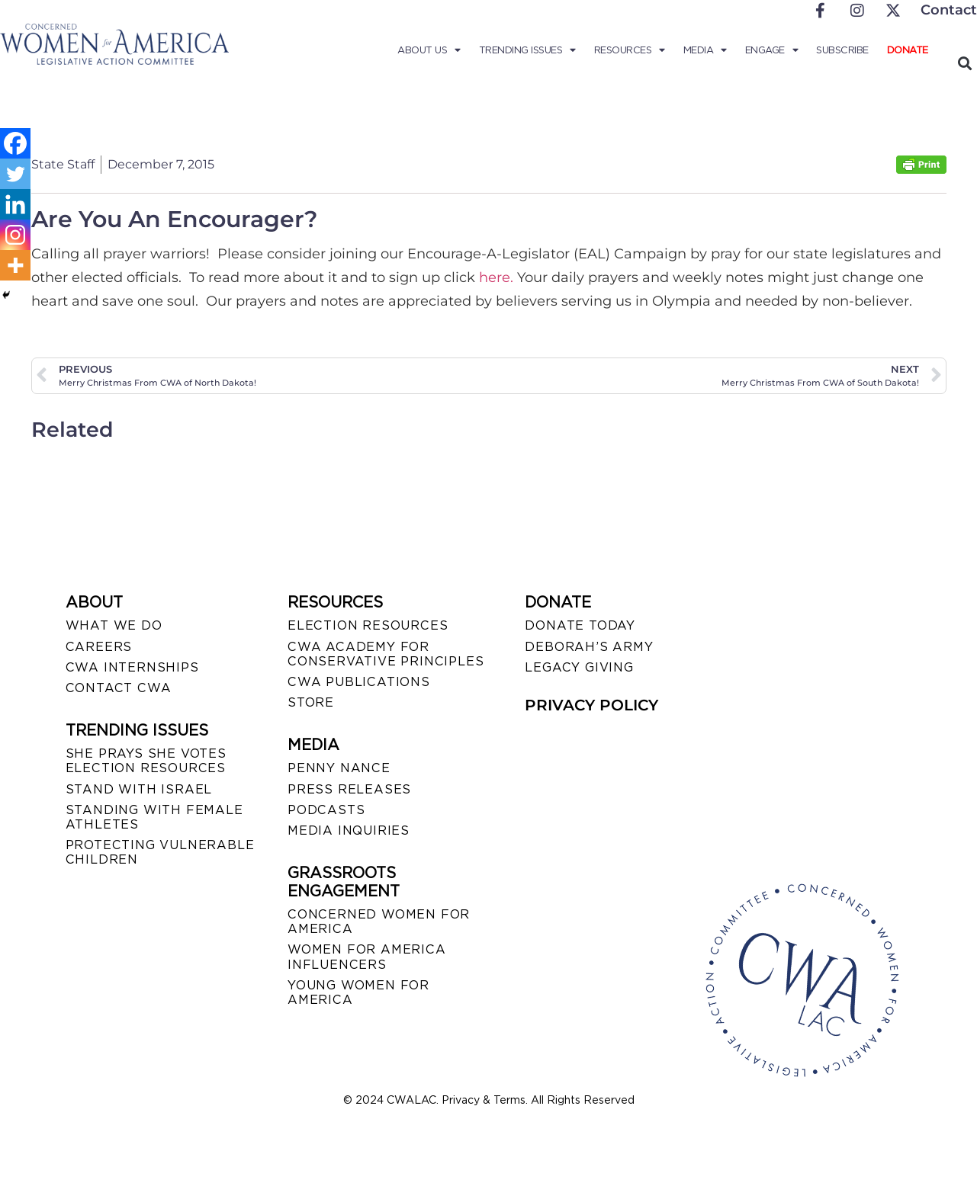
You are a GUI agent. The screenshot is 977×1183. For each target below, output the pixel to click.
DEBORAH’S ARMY (589, 647)
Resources (629, 50)
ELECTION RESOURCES (368, 625)
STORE (311, 702)
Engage (772, 50)
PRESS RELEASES (349, 789)
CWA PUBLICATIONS (359, 682)
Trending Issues (527, 50)
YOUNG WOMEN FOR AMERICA (358, 992)
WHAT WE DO (114, 625)
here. (496, 277)
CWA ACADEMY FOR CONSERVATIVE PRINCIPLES (386, 654)
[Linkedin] (15, 204)
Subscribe (842, 50)
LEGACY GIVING (579, 667)
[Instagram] (15, 235)
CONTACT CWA (119, 688)
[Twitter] (15, 174)
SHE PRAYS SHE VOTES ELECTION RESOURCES (146, 760)
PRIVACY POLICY (591, 705)
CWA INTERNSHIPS (132, 667)
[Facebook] (15, 143)
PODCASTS (326, 810)
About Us (429, 50)
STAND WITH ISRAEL (139, 789)
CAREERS (99, 647)
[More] (15, 265)
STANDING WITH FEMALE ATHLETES (154, 817)
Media (705, 50)
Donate (907, 50)
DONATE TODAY (580, 625)
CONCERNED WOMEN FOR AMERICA (379, 921)
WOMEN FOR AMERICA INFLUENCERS (367, 956)
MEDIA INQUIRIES (349, 830)
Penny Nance (339, 768)
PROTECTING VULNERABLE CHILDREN (160, 852)
